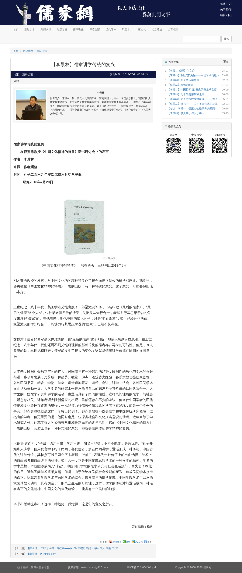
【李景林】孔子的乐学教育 (183, 80)
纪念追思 (157, 29)
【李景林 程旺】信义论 (181, 70)
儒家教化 (78, 29)
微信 (128, 541)
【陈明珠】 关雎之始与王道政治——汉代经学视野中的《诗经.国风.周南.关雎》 (73, 548)
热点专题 (62, 29)
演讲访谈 (42, 50)
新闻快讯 (45, 29)
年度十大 (127, 29)
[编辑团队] (226, 15)
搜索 (226, 38)
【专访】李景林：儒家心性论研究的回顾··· (192, 108)
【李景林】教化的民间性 (41, 553)
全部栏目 (173, 29)
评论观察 (94, 29)
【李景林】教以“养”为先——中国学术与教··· (193, 75)
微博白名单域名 (40, 567)
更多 (149, 541)
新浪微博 (117, 541)
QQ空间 (139, 541)
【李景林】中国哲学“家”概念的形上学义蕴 (192, 89)
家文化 (142, 29)
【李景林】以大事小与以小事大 (185, 113)
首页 (16, 29)
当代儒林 (110, 29)
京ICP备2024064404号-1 (141, 567)
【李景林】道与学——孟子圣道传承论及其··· (193, 103)
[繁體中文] (226, 3)
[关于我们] (226, 9)
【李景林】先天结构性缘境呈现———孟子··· (193, 99)
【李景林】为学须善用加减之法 (185, 94)
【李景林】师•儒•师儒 (180, 84)
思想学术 (29, 29)
